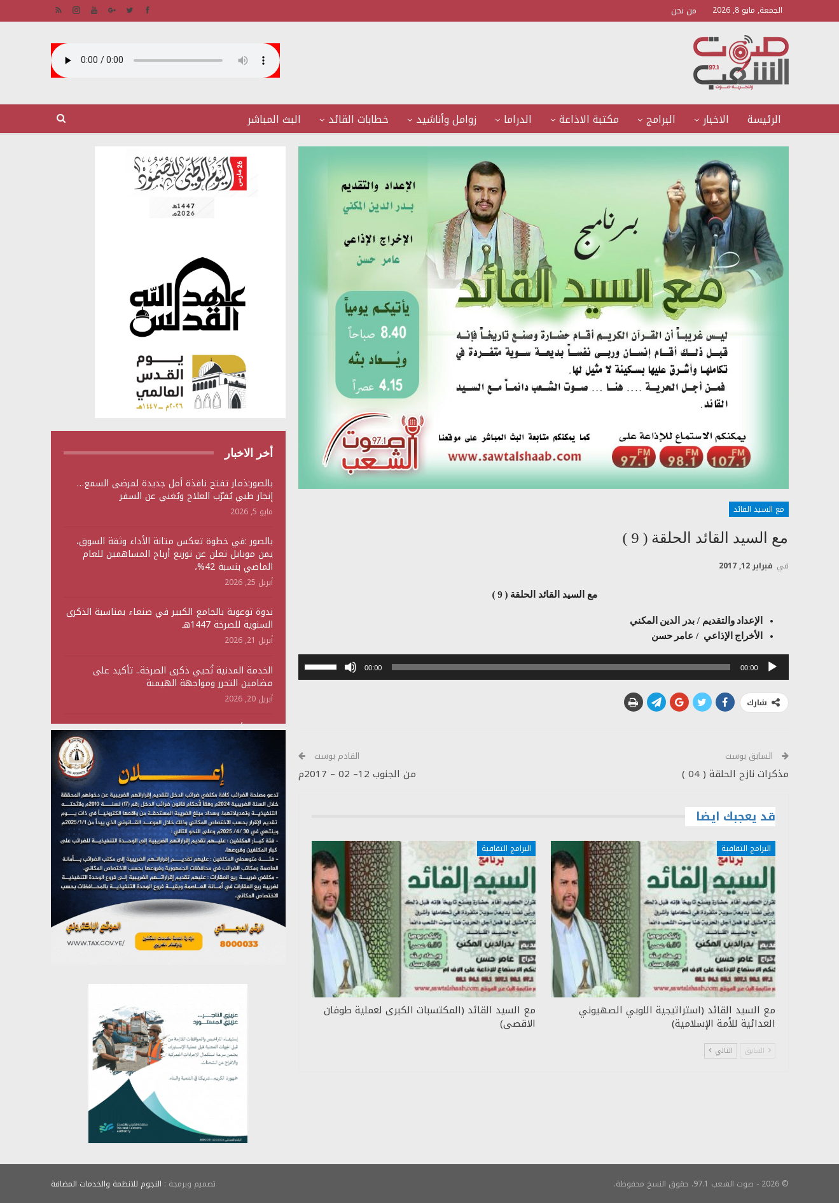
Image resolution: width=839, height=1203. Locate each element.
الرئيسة (764, 119)
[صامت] (350, 667)
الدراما (518, 119)
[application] (543, 667)
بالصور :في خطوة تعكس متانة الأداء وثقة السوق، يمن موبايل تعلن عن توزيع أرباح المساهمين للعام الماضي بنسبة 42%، (174, 554)
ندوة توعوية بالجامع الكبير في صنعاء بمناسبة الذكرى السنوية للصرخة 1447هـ (169, 618)
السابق (757, 1050)
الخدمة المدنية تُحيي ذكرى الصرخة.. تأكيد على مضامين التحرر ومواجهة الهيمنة (183, 677)
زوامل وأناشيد (446, 119)
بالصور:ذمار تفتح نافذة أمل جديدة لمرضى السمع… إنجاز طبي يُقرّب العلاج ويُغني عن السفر (175, 490)
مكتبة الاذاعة (589, 119)
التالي (721, 1050)
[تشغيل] (772, 667)
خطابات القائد (358, 119)
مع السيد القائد (758, 509)
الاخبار (716, 119)
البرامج (661, 119)
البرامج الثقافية (746, 848)
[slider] (561, 667)
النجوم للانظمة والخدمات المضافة (106, 1183)
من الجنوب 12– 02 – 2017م (357, 774)
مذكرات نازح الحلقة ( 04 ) (735, 774)
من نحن (684, 10)
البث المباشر (274, 119)
